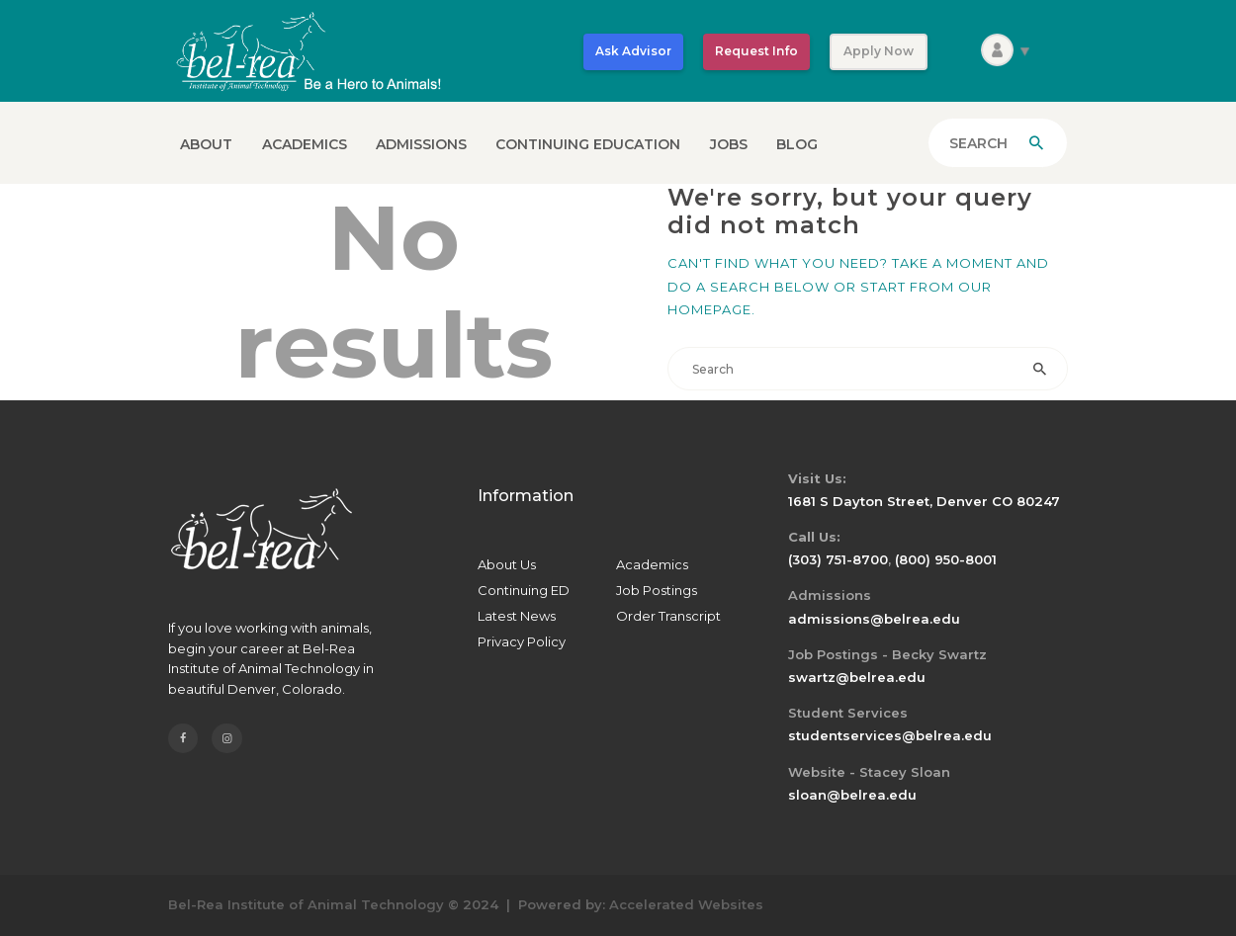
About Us (507, 564)
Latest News (517, 616)
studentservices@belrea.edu (890, 735)
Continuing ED (524, 590)
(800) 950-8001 (946, 559)
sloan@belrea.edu (852, 795)
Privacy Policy (522, 641)
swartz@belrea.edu (857, 677)
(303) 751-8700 (838, 559)
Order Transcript (668, 616)
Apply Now (878, 50)
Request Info (756, 50)
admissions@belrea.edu (874, 619)
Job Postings (656, 590)
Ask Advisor (633, 50)
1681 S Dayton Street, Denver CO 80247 (924, 501)
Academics (652, 564)
